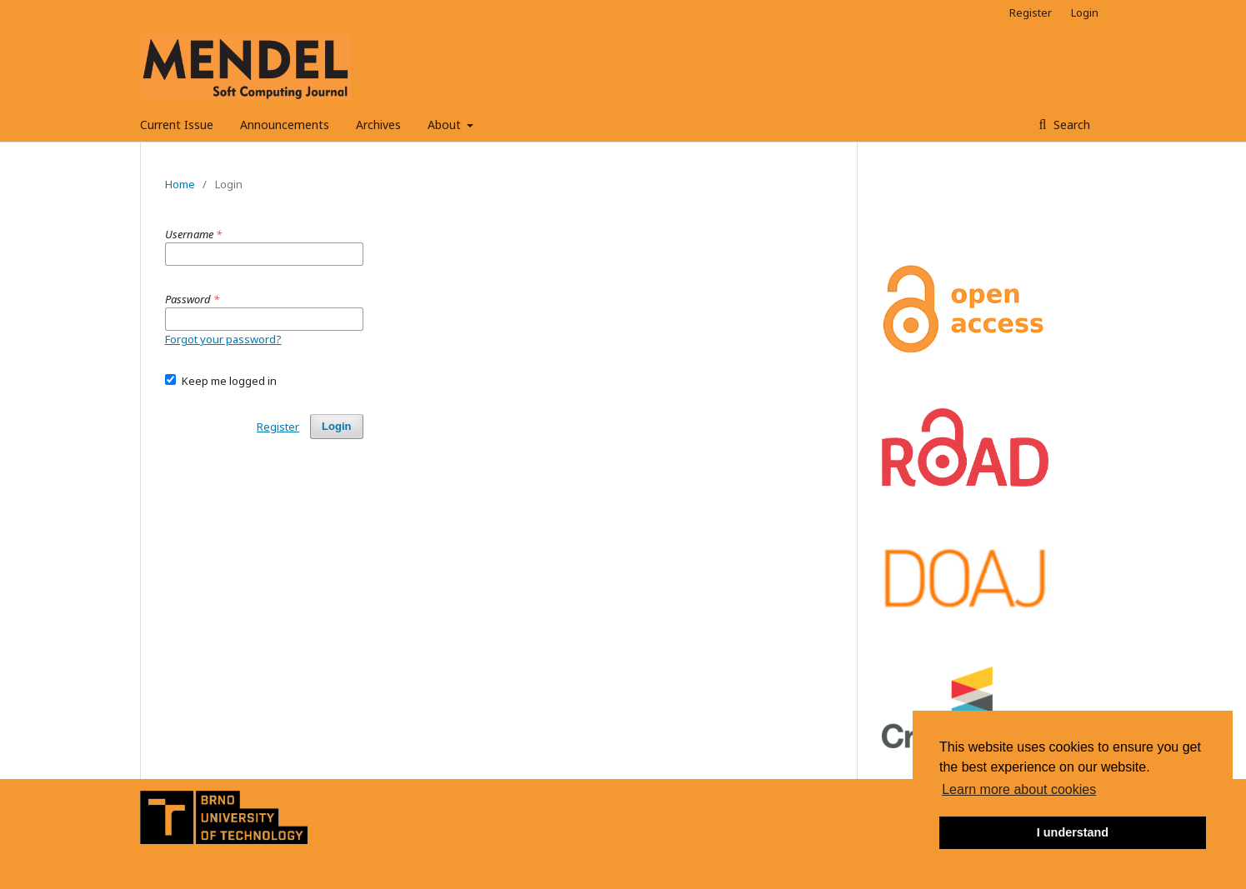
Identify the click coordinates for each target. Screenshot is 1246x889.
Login (1084, 12)
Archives (378, 124)
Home (180, 184)
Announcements (284, 124)
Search (1070, 124)
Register (1030, 12)
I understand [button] (1072, 832)
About (446, 124)
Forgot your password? (223, 339)
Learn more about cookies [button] (1019, 789)
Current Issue (176, 124)
